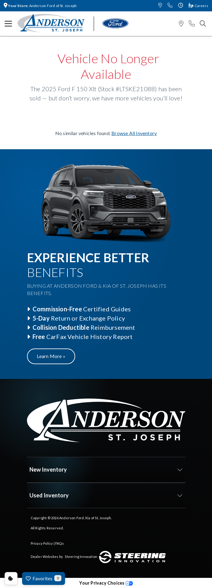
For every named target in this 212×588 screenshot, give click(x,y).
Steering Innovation (81, 557)
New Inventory (48, 469)
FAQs (59, 543)
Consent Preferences (11, 578)
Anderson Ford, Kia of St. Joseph (85, 518)
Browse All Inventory (134, 133)
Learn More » (51, 356)
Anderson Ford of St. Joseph (40, 5)
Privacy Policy (42, 543)
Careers (198, 5)
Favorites (43, 578)
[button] (160, 5)
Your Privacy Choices (106, 583)
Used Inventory (49, 495)
